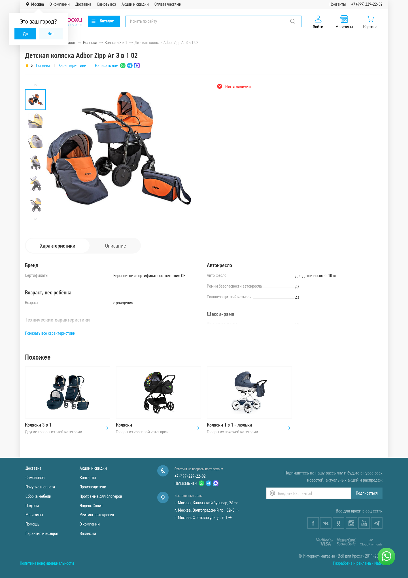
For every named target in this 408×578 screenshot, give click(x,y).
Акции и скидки (135, 4)
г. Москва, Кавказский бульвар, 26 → (206, 502)
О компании (60, 4)
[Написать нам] (386, 556)
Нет (51, 33)
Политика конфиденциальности (47, 563)
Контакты (338, 4)
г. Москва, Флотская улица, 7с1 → (203, 517)
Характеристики (72, 65)
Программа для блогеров (101, 496)
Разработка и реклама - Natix (357, 563)
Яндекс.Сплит (91, 505)
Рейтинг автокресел (97, 514)
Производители (93, 487)
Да (25, 33)
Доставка (83, 4)
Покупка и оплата (40, 487)
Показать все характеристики (50, 333)
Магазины (34, 514)
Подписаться (367, 493)
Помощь (32, 524)
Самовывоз (106, 4)
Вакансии (88, 533)
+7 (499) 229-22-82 (366, 4)
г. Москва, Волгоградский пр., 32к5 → (207, 510)
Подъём (32, 505)
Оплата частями (167, 4)
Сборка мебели (38, 496)
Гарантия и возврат (42, 533)
